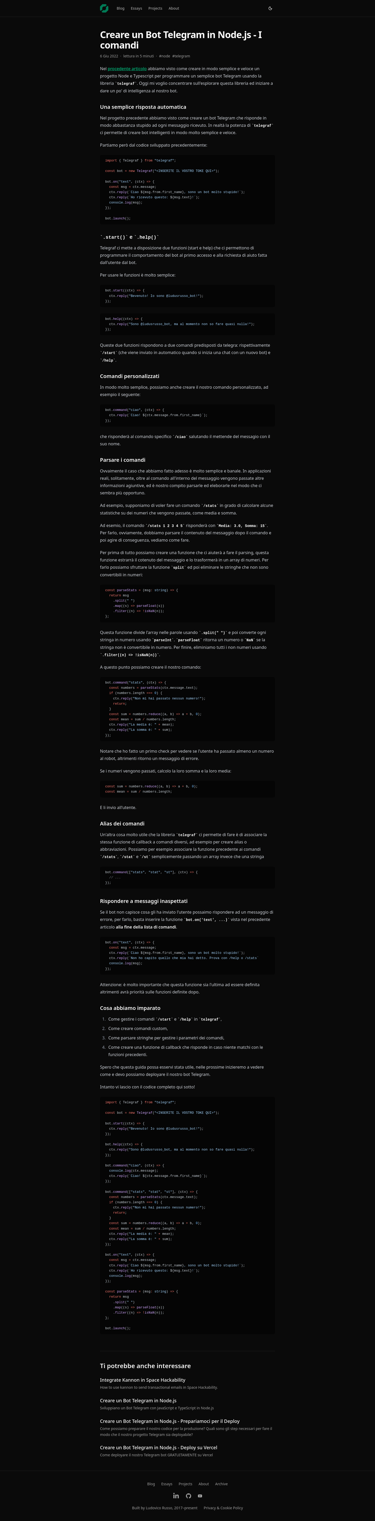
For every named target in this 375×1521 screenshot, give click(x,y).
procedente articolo (127, 68)
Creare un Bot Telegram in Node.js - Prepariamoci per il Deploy (170, 1421)
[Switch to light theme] (270, 8)
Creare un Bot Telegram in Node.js (138, 1400)
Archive (221, 1483)
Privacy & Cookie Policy (223, 1507)
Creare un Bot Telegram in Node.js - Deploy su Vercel (158, 1447)
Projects (155, 8)
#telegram (181, 55)
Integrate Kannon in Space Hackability (142, 1380)
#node (164, 55)
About (173, 8)
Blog (120, 8)
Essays (136, 8)
